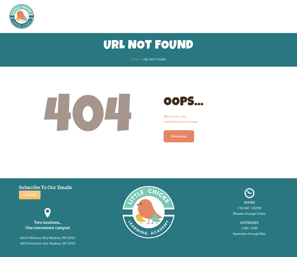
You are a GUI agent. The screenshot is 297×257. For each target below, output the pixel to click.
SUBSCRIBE (30, 194)
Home (135, 59)
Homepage (179, 136)
